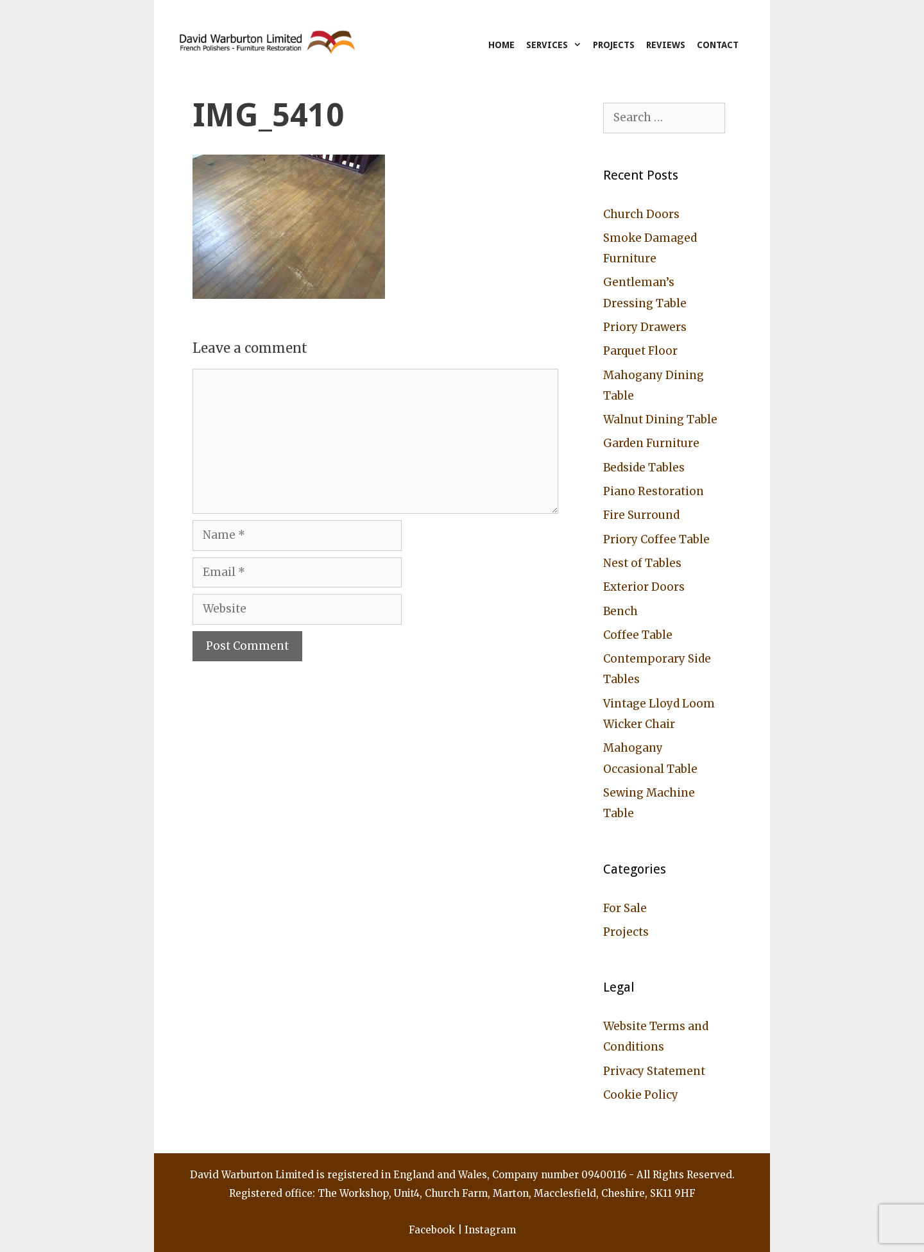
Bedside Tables (644, 468)
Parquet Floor (640, 351)
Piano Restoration (653, 491)
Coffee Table (637, 635)
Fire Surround (641, 515)
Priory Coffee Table (656, 539)
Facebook (432, 1230)
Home (501, 45)
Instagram (490, 1230)
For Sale (625, 908)
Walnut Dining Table (660, 419)
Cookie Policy (640, 1095)
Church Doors (641, 214)
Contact (718, 45)
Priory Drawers (645, 327)
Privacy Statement (654, 1071)
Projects (614, 45)
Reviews (665, 45)
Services (556, 45)
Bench (620, 611)
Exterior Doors (644, 587)
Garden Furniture (651, 443)
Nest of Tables (642, 563)
